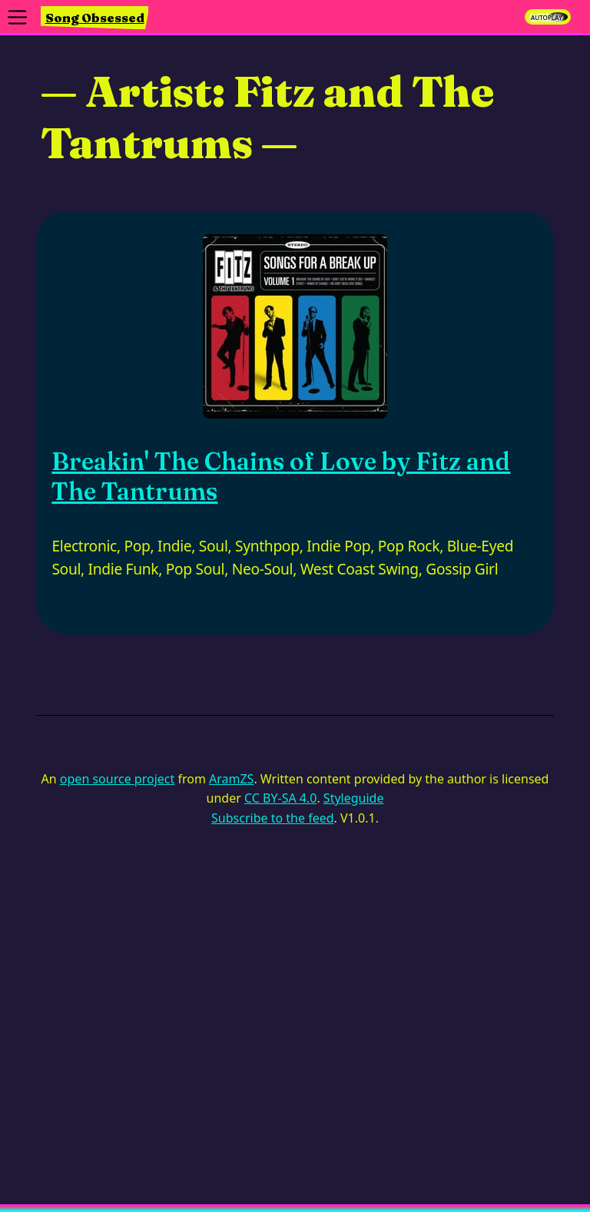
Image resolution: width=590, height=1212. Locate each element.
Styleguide (353, 798)
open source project (117, 778)
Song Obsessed (94, 17)
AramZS (231, 778)
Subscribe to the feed (272, 818)
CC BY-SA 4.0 (280, 798)
